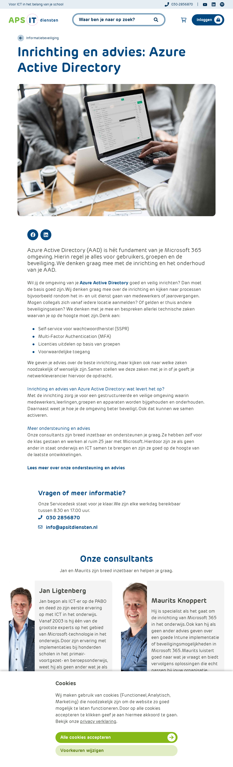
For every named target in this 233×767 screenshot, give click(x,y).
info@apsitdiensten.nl (72, 527)
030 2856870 (63, 517)
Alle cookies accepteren (85, 737)
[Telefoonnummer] (181, 4)
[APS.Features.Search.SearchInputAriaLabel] (119, 19)
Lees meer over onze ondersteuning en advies (76, 468)
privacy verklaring (98, 721)
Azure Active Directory (104, 283)
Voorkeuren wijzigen (82, 750)
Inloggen (204, 19)
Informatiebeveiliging (42, 38)
